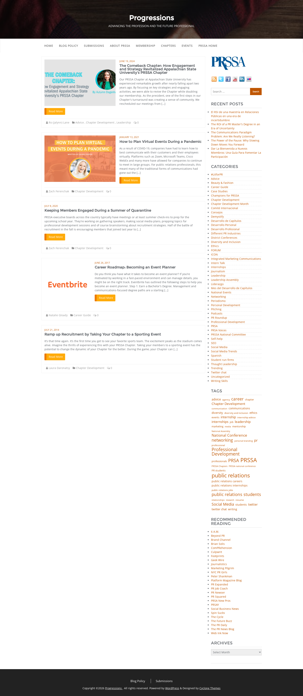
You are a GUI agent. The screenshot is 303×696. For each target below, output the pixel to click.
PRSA (214, 326)
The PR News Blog (222, 629)
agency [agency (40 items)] (226, 400)
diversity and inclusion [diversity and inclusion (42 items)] (236, 413)
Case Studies (219, 191)
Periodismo (218, 301)
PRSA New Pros (221, 600)
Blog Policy (68, 46)
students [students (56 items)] (241, 504)
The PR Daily (219, 625)
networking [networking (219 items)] (222, 440)
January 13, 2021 (129, 137)
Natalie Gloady (58, 315)
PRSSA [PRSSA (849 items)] (248, 460)
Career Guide (82, 315)
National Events (221, 292)
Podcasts (216, 313)
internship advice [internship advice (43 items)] (246, 417)
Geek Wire (217, 560)
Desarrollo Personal (223, 225)
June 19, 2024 (127, 61)
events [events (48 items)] (215, 417)
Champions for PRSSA (225, 195)
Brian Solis (218, 544)
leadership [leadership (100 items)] (243, 421)
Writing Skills (219, 381)
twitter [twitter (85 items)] (253, 504)
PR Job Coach (219, 588)
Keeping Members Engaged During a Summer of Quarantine (97, 210)
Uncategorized (220, 376)
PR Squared (218, 596)
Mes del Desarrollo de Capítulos (231, 288)
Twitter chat (218, 372)
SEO (213, 343)
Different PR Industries (226, 233)
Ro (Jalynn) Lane (59, 122)
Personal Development (225, 305)
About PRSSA (120, 46)
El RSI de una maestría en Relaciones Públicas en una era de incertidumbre (235, 116)
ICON (214, 254)
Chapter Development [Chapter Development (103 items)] (228, 403)
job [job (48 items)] (231, 422)
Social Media (219, 347)
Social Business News (225, 609)
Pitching (216, 309)
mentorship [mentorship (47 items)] (239, 426)
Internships (218, 267)
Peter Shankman (221, 576)
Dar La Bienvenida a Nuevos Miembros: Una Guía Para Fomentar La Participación (236, 152)
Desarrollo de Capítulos (226, 221)
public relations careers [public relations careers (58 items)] (227, 481)
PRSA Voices (218, 330)
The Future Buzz (221, 621)
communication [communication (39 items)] (219, 408)
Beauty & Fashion (222, 183)
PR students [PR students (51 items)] (219, 470)
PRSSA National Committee (228, 334)
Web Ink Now (219, 633)
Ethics (215, 246)
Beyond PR (218, 536)
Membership (145, 46)
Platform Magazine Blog (226, 580)
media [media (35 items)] (228, 427)
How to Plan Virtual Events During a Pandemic (160, 142)
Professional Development (228, 322)
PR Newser (218, 592)
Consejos (217, 212)
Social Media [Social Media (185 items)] (223, 504)
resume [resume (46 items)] (240, 500)
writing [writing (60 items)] (232, 509)
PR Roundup (219, 317)
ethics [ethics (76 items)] (253, 412)
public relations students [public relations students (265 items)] (236, 494)
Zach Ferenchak (59, 191)
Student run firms (222, 360)
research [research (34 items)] (230, 500)
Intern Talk (218, 263)
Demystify (217, 216)
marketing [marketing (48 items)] (217, 426)
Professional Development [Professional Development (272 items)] (226, 451)
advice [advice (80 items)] (216, 399)
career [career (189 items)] (237, 399)
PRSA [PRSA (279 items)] (233, 460)
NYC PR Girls (219, 572)
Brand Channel (221, 540)
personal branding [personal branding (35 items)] (243, 441)
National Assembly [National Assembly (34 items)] (221, 431)
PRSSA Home (207, 46)
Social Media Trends (224, 351)
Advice (79, 122)
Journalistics (219, 564)
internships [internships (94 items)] (220, 421)
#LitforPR (217, 174)
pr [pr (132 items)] (256, 440)
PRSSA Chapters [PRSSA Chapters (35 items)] (219, 466)
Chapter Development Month (230, 204)
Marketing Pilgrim (222, 568)
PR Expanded (219, 584)
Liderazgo (217, 284)
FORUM (216, 250)
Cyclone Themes (209, 688)
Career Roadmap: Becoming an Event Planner (135, 267)
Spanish (216, 355)
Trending (217, 368)
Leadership (124, 122)
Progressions (114, 688)
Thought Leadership (224, 364)
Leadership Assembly (225, 280)
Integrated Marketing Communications (236, 259)
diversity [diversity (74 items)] (217, 412)
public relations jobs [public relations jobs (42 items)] (222, 490)
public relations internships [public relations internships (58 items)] (230, 485)
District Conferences (224, 237)
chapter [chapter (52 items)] (249, 399)
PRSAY (215, 605)
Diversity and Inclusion (226, 242)
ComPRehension (221, 548)
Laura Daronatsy (59, 368)
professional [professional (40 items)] (218, 445)
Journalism (218, 271)
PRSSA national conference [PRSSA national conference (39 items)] (242, 466)
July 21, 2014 (51, 329)
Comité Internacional (224, 208)
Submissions (94, 46)
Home (48, 46)
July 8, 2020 (51, 206)
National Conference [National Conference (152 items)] (229, 435)
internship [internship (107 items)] (228, 417)
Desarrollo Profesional (225, 229)
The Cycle (217, 617)
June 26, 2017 (102, 262)
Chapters (168, 46)
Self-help (217, 339)
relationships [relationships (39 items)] (218, 500)
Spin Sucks (218, 613)
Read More (56, 111)
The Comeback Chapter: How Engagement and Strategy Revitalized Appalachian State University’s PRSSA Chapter (157, 69)
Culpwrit (216, 552)
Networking (218, 296)
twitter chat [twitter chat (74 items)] (219, 509)
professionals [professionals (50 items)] (219, 461)
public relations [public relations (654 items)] (231, 475)
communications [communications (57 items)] (239, 408)
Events (187, 46)
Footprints (217, 556)
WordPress (172, 688)
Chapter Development (100, 122)
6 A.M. (215, 531)
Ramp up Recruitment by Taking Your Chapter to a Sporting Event (102, 334)
